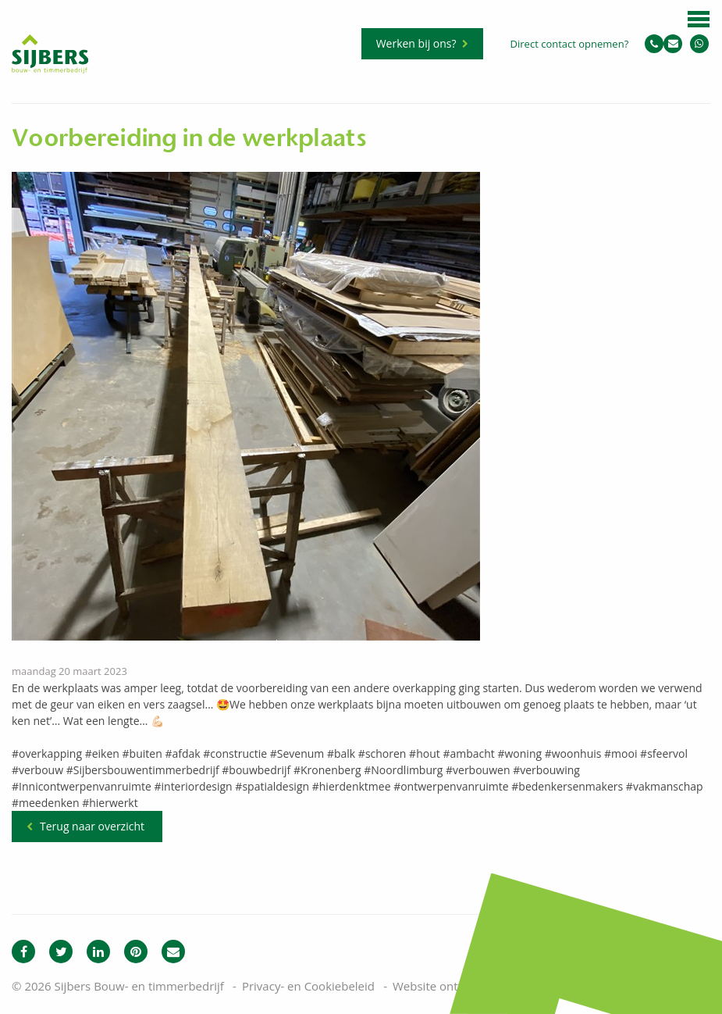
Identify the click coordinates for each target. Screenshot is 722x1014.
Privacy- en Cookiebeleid (308, 986)
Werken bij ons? (416, 43)
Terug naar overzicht (92, 826)
